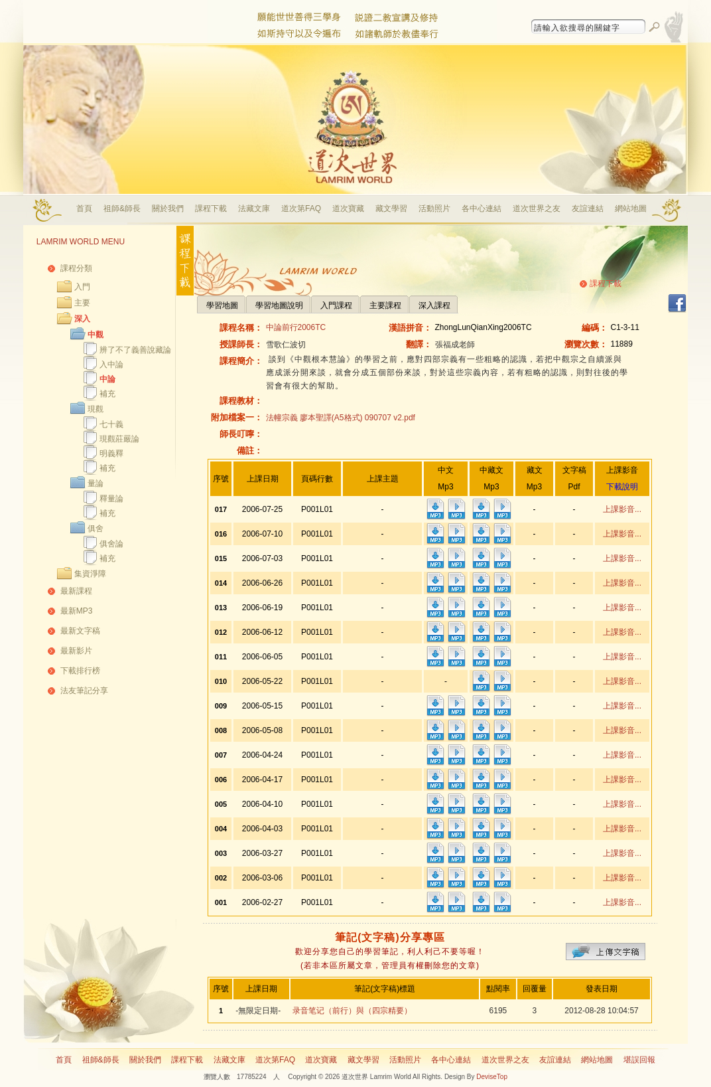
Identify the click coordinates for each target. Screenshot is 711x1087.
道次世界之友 (536, 208)
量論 (95, 483)
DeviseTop (491, 1076)
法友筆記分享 (84, 690)
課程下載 (211, 208)
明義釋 (111, 453)
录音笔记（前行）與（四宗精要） (352, 1010)
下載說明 (622, 486)
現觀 (95, 409)
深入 (82, 318)
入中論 (111, 364)
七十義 (111, 424)
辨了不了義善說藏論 (135, 350)
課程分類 (76, 268)
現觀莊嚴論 (119, 439)
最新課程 (76, 591)
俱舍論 (111, 543)
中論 (107, 379)
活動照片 (434, 208)
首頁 (84, 208)
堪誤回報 (639, 1059)
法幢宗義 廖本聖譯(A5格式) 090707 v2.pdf (340, 417)
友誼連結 (588, 208)
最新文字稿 (80, 630)
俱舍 (95, 528)
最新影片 (76, 650)
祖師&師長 (122, 208)
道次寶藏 (348, 208)
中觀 (95, 334)
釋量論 (111, 498)
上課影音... (622, 509)
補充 (107, 393)
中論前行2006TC (296, 327)
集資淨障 (90, 573)
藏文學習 (391, 208)
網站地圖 (631, 208)
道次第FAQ (301, 208)
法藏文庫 (254, 208)
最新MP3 (76, 611)
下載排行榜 (80, 670)
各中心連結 (481, 208)
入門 (82, 287)
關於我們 (168, 208)
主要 (82, 302)
